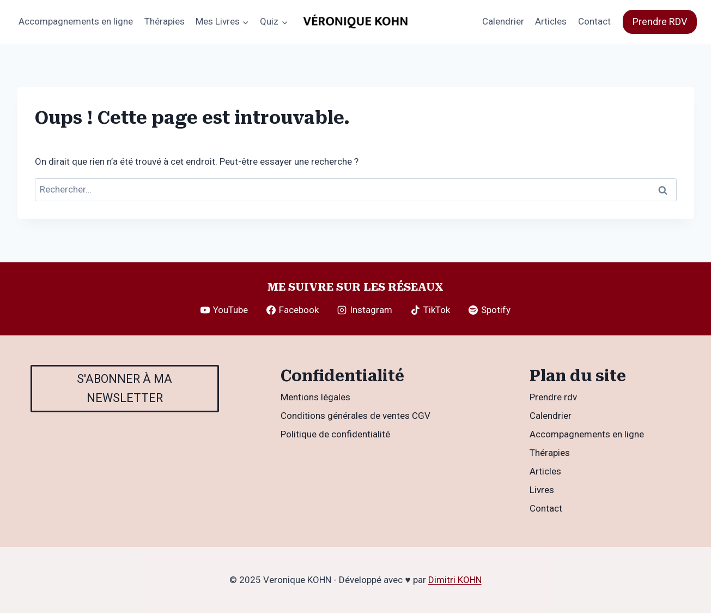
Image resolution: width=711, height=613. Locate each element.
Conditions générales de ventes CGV (355, 415)
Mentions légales (315, 397)
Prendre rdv (553, 397)
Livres (542, 489)
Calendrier (503, 21)
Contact (594, 21)
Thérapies (164, 21)
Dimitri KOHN (455, 579)
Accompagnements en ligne (76, 21)
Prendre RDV (660, 21)
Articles (551, 21)
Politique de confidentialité (335, 434)
